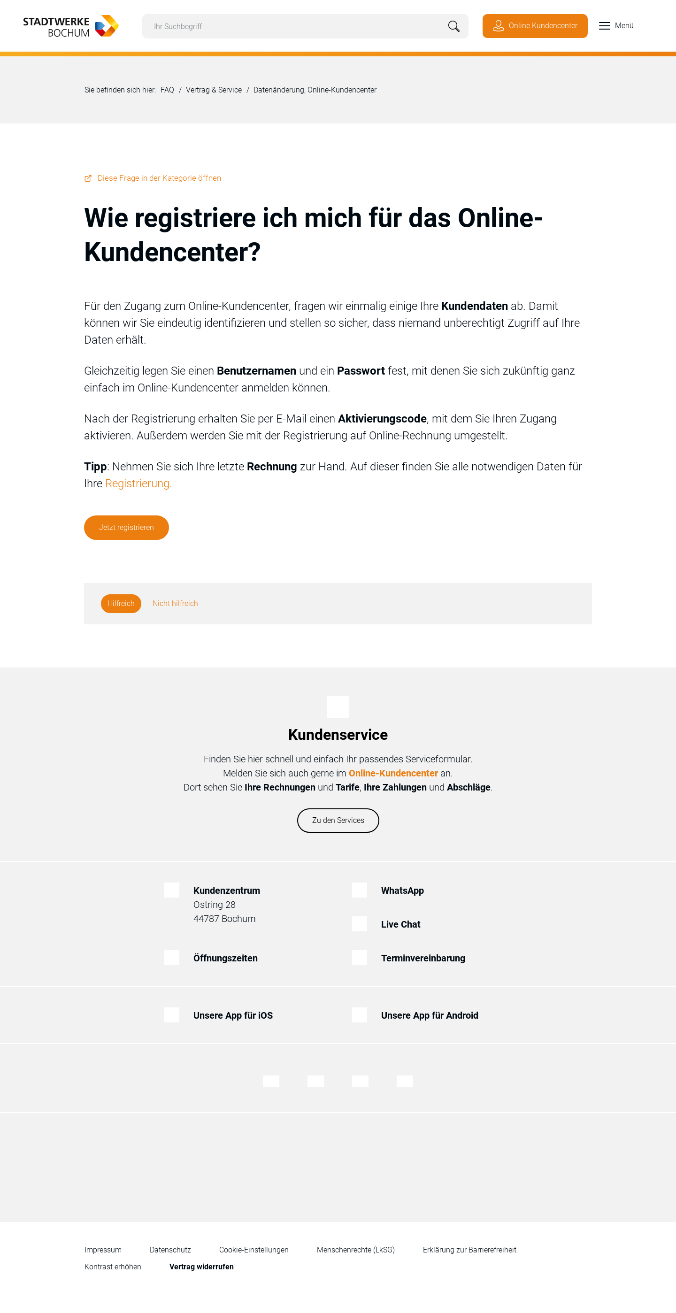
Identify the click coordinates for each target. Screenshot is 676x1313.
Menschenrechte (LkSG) (356, 1249)
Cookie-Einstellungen (254, 1249)
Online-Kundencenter (393, 773)
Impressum (103, 1249)
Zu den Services (338, 820)
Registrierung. (138, 483)
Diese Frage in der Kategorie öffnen (159, 178)
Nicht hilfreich (175, 603)
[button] (611, 26)
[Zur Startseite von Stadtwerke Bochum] (66, 24)
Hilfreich (121, 603)
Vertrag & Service (214, 89)
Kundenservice (338, 735)
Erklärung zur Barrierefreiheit (469, 1249)
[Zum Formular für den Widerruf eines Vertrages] (201, 1267)
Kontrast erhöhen (112, 1266)
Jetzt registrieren (126, 527)
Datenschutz (170, 1249)
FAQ (167, 89)
